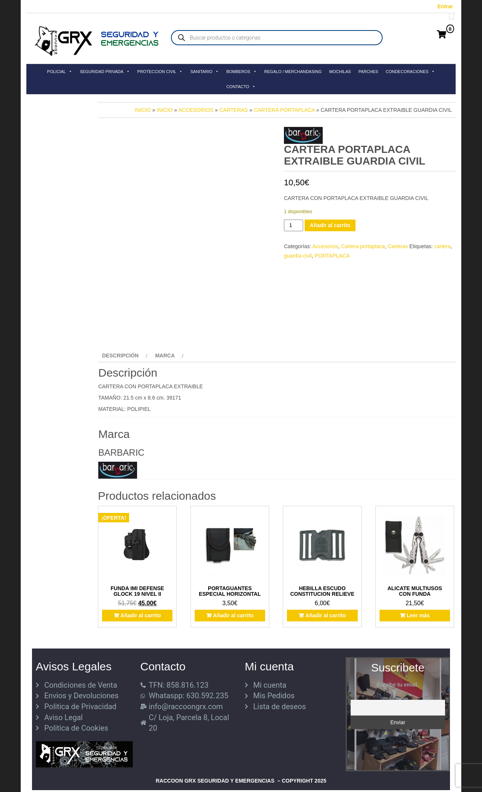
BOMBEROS (241, 71)
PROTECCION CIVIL (160, 71)
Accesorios (196, 110)
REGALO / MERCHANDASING (293, 71)
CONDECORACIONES (410, 71)
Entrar (445, 6)
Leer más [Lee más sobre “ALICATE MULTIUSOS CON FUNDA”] (418, 615)
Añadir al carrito (330, 225)
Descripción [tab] (120, 356)
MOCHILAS (340, 71)
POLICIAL (59, 71)
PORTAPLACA (332, 256)
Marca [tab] (165, 356)
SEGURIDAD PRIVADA (105, 71)
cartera (442, 246)
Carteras (233, 110)
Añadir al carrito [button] (140, 615)
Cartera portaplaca (284, 110)
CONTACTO (241, 86)
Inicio (143, 110)
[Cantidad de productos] (293, 225)
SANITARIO (204, 71)
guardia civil (298, 256)
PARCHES (368, 71)
